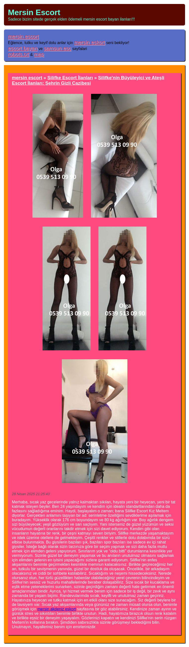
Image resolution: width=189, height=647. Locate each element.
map (39, 54)
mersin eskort (89, 42)
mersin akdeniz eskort (56, 609)
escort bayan (22, 48)
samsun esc (57, 48)
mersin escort (23, 36)
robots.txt (18, 54)
